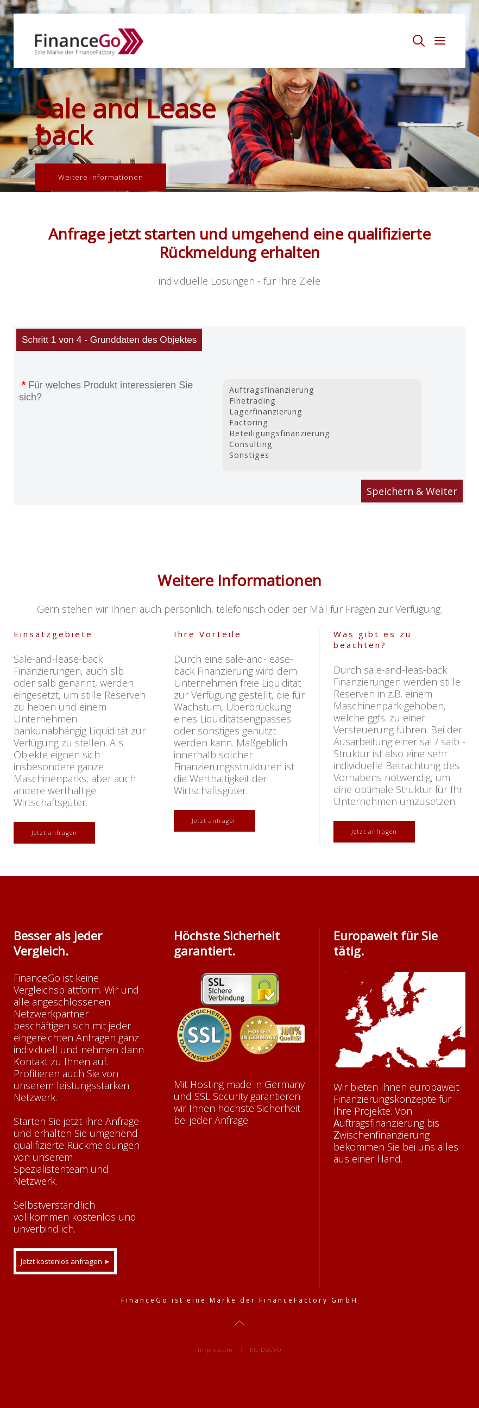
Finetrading (321, 400)
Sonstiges (321, 455)
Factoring (321, 422)
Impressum (215, 1350)
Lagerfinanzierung (321, 411)
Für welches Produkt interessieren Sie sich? (106, 391)
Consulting (321, 444)
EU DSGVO (265, 1350)
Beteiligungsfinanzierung (321, 433)
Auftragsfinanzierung (321, 390)
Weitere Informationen (100, 177)
